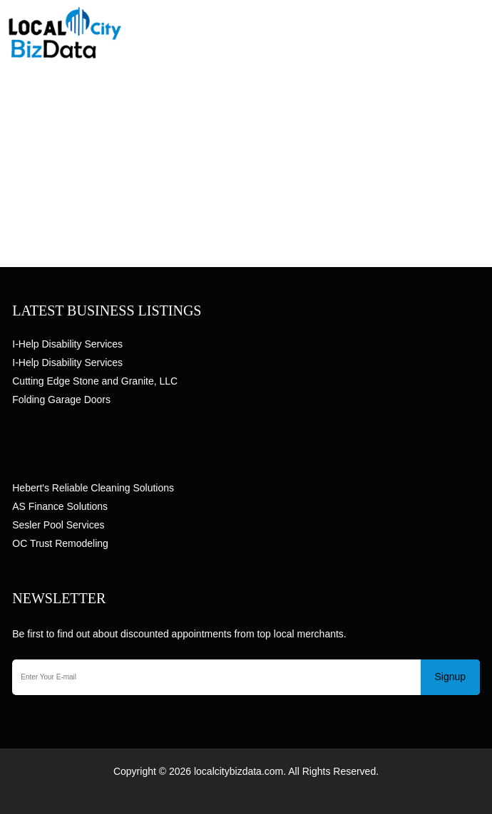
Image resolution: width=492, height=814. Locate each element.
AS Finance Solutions (60, 506)
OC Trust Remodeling (60, 543)
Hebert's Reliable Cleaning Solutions (93, 488)
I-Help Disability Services (67, 344)
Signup (450, 676)
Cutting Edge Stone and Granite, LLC (95, 381)
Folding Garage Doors (61, 399)
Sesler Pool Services (58, 525)
